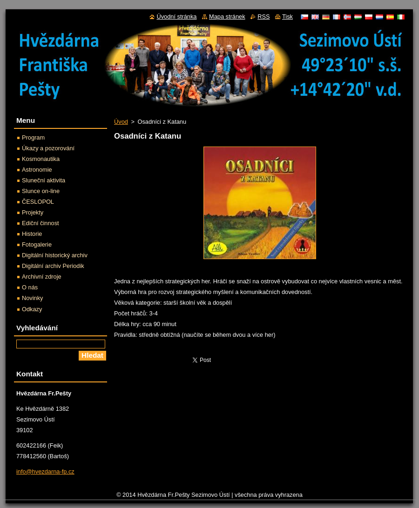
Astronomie (37, 169)
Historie (32, 233)
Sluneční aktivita (43, 180)
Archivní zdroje (41, 276)
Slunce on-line (41, 190)
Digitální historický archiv (55, 255)
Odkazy (32, 309)
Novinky (32, 297)
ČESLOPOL (38, 201)
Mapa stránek (227, 16)
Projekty (32, 212)
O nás (30, 287)
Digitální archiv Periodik (53, 265)
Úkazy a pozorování (48, 148)
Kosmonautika (41, 158)
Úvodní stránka (176, 16)
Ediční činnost (40, 223)
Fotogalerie (37, 244)
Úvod (121, 121)
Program (33, 137)
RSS (263, 16)
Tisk (287, 16)
